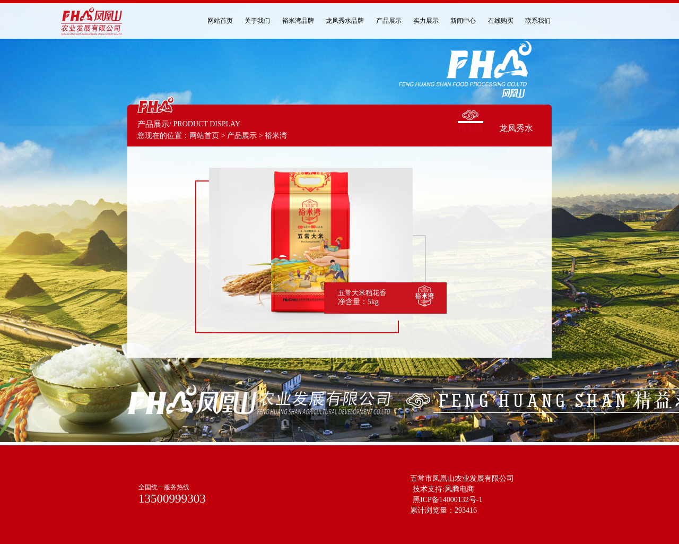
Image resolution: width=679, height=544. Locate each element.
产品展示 (242, 136)
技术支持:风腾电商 (443, 489)
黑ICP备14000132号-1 (447, 500)
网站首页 (204, 136)
